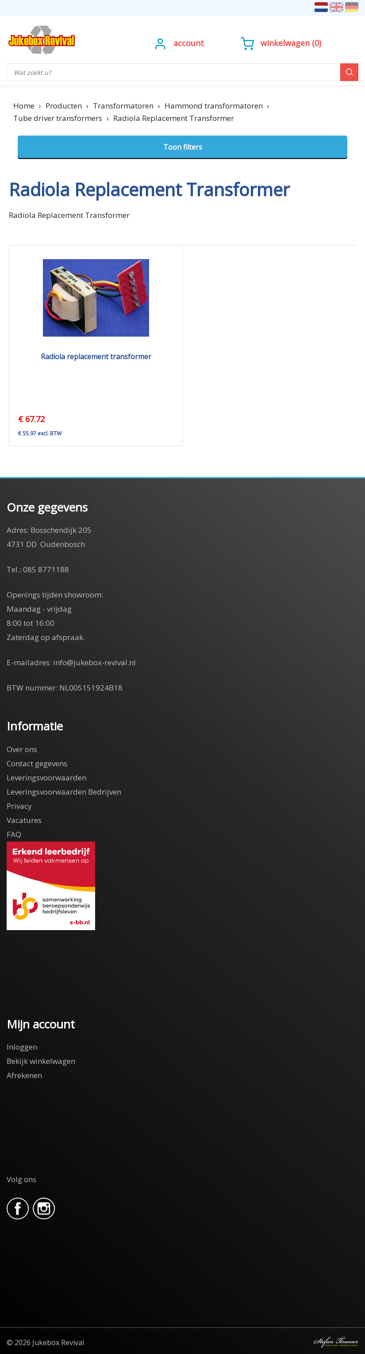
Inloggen (22, 1047)
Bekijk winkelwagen (41, 1061)
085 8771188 (46, 569)
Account (188, 43)
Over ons (22, 749)
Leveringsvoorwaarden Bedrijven (64, 792)
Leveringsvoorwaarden (46, 777)
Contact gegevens (37, 763)
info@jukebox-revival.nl (94, 662)
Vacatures (24, 820)
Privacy (19, 806)
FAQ (14, 834)
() (281, 43)
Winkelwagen (285, 43)
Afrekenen (24, 1075)
